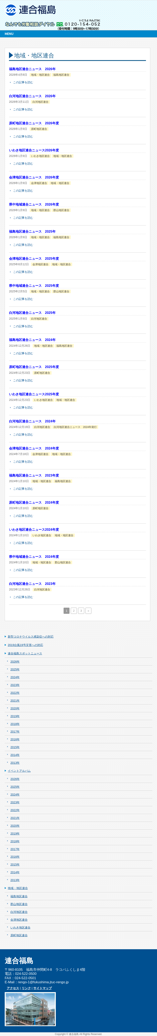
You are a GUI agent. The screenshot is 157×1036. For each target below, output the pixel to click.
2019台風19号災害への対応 (25, 645)
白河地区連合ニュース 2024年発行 (75, 427)
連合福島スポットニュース (25, 653)
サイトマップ (42, 988)
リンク (26, 988)
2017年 (15, 731)
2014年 (15, 755)
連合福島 (74, 1034)
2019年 (15, 716)
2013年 (15, 762)
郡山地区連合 (61, 210)
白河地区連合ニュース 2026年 (32, 96)
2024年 (15, 677)
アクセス (13, 988)
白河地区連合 (40, 102)
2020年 (15, 708)
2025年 (15, 669)
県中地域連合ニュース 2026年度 (34, 204)
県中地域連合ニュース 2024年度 (34, 556)
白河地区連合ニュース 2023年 (32, 583)
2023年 (15, 685)
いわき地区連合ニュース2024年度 (34, 529)
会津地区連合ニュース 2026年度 (34, 177)
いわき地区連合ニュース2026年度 (34, 150)
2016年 (15, 739)
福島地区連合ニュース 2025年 (32, 231)
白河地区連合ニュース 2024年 (32, 421)
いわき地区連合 (40, 156)
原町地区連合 (39, 129)
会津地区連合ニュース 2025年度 (34, 258)
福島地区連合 (61, 74)
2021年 (15, 700)
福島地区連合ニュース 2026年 (32, 69)
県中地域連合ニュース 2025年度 (34, 285)
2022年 (15, 692)
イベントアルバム (19, 770)
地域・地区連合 (40, 74)
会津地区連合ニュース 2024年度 (34, 448)
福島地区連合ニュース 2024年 (32, 340)
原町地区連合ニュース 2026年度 (34, 123)
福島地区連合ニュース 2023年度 (34, 475)
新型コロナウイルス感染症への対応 (31, 636)
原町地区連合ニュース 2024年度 (34, 502)
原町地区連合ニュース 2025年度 (34, 367)
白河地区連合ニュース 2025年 (32, 312)
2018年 (15, 724)
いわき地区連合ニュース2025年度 (34, 394)
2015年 (15, 747)
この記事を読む (23, 82)
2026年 (15, 661)
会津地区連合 (39, 183)
